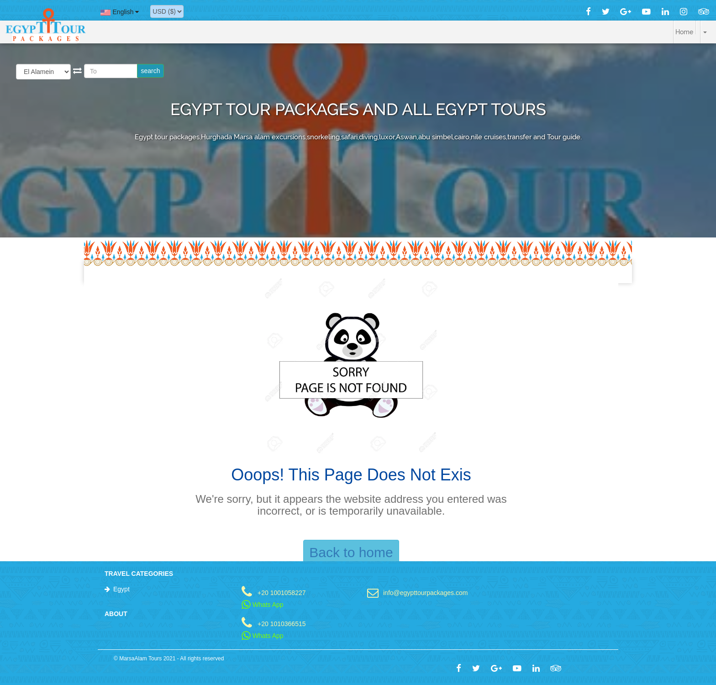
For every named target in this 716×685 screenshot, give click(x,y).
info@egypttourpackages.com (425, 592)
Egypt (121, 589)
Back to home (351, 552)
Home (684, 32)
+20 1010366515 (282, 623)
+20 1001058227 (282, 592)
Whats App (263, 604)
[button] (697, 27)
